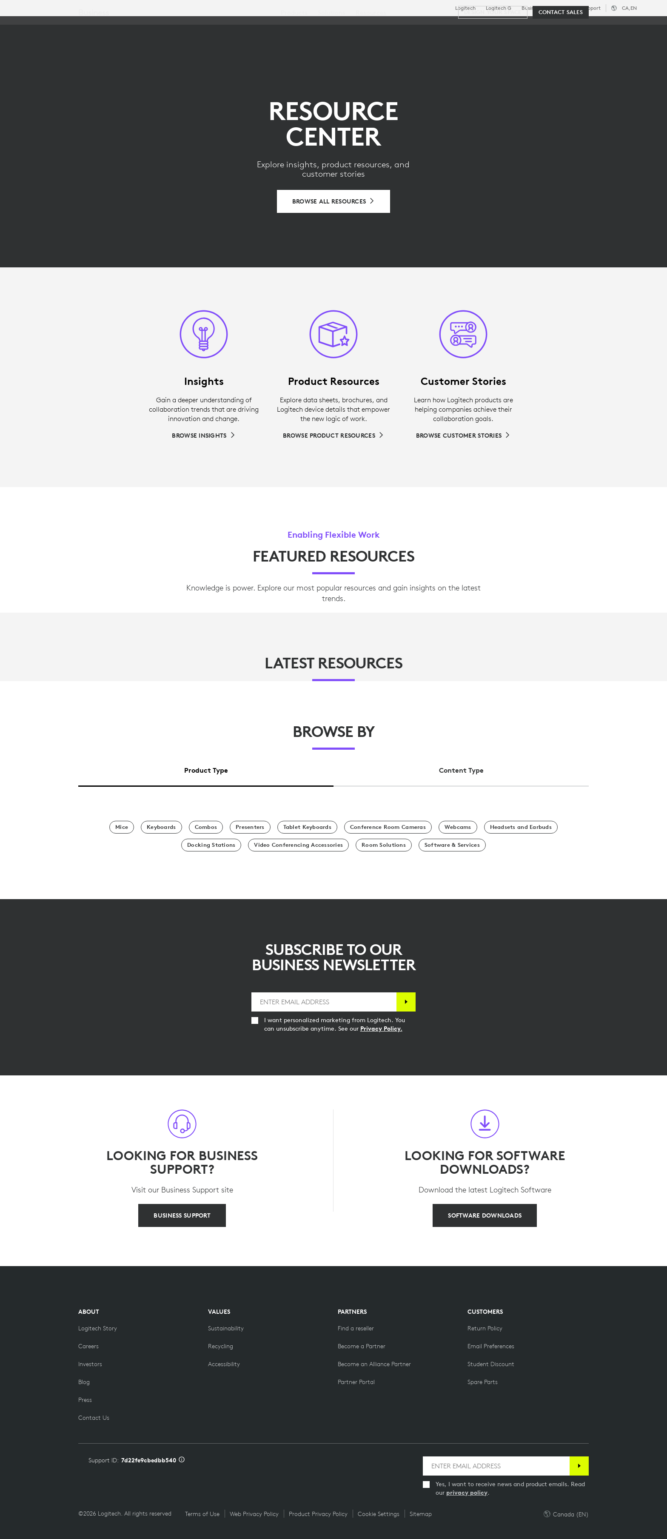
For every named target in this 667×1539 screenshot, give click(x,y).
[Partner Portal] (356, 1382)
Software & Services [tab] (196, 27)
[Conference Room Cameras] (388, 827)
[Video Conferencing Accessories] (298, 845)
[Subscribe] (406, 1002)
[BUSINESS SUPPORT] (181, 1215)
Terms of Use (202, 1514)
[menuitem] (294, 52)
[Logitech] (72, 26)
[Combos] (206, 827)
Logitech (465, 8)
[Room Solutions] (384, 845)
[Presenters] (250, 827)
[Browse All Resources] (334, 201)
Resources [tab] (267, 27)
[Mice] (121, 827)
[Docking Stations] (211, 845)
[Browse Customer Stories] (463, 435)
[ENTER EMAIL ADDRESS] (324, 1002)
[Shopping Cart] (629, 27)
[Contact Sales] (561, 52)
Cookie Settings (378, 1514)
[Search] (556, 27)
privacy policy (466, 1492)
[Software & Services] (452, 845)
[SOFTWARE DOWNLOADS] (485, 1215)
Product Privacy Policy (318, 1514)
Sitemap (421, 1514)
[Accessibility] (224, 1364)
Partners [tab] (318, 27)
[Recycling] (220, 1346)
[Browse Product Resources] (333, 435)
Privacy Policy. (381, 1028)
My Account (602, 27)
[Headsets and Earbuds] (521, 827)
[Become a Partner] (361, 1346)
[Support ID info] (182, 1460)
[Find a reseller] (356, 1328)
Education (563, 8)
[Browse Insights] (203, 435)
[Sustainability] (226, 1328)
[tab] (206, 768)
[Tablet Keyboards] (307, 827)
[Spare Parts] (482, 1382)
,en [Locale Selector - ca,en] (629, 8)
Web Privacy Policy (254, 1514)
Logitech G (498, 8)
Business (532, 8)
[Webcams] (458, 827)
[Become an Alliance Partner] (374, 1364)
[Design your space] (492, 52)
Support (591, 8)
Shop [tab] (134, 27)
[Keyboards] (161, 827)
